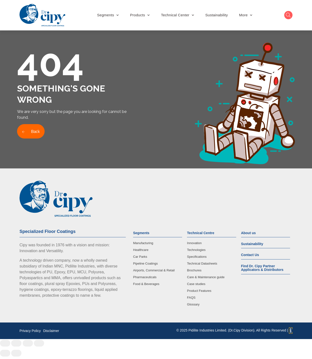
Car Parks (140, 256)
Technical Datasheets (202, 263)
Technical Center (177, 15)
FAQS (191, 297)
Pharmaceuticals (144, 277)
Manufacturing (143, 243)
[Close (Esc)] (5, 343)
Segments (108, 15)
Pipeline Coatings (145, 263)
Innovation (194, 243)
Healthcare (140, 250)
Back (31, 131)
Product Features (199, 291)
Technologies (196, 250)
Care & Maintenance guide (205, 277)
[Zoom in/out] (39, 343)
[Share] (16, 343)
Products (140, 15)
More (246, 15)
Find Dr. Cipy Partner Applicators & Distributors (262, 268)
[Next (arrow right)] (16, 353)
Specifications (196, 256)
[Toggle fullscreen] (28, 343)
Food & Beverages (146, 284)
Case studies (196, 284)
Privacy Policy (30, 331)
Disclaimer (51, 331)
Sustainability (216, 15)
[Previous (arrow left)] (5, 353)
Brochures (194, 270)
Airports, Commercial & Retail (154, 270)
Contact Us (250, 255)
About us (248, 233)
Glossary (193, 304)
